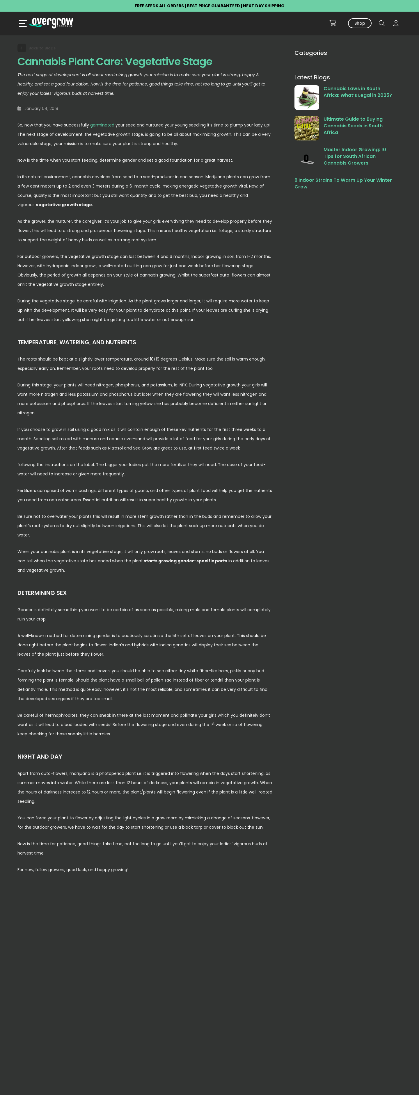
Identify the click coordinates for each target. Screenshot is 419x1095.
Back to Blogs (36, 48)
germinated (102, 125)
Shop (359, 23)
